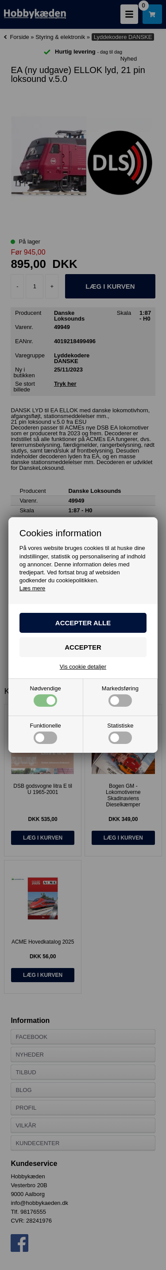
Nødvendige (45, 696)
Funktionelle (45, 733)
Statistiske (120, 733)
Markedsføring (120, 696)
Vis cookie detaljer (83, 667)
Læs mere (32, 588)
